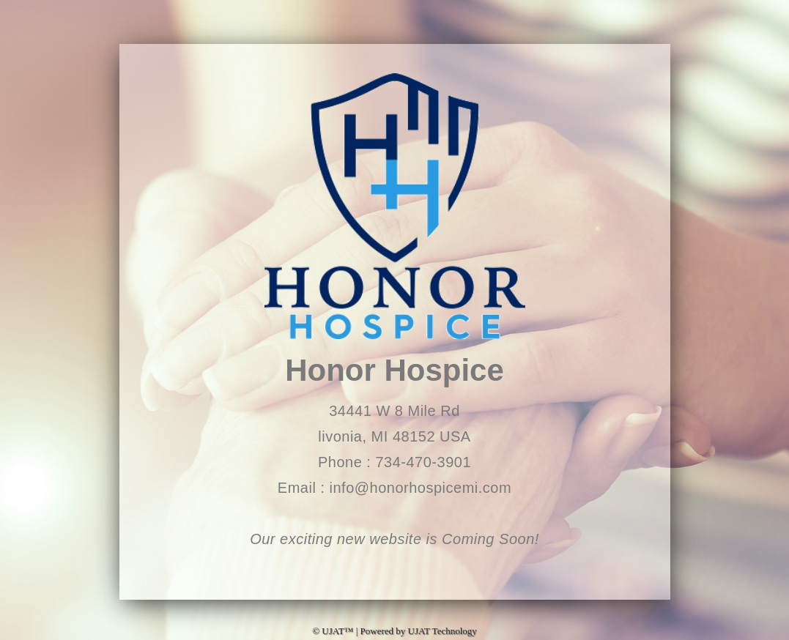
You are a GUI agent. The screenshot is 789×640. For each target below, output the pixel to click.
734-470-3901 (423, 462)
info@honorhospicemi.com (421, 488)
